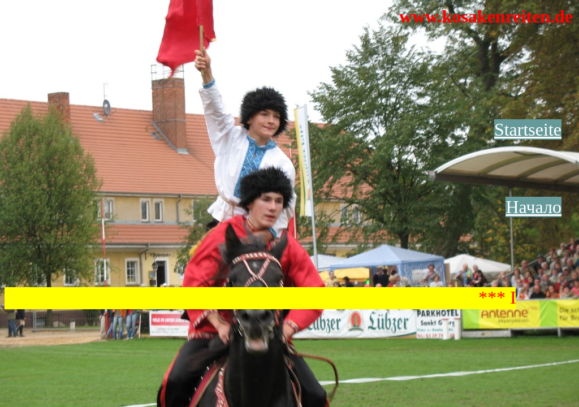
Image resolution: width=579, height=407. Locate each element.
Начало (533, 207)
